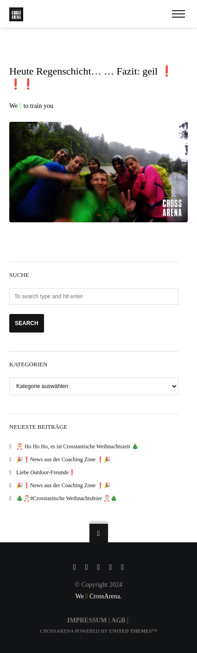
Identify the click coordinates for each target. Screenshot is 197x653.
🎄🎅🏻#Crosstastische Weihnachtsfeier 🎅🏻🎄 (66, 498)
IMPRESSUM (87, 620)
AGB (118, 620)
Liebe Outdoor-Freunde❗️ (46, 472)
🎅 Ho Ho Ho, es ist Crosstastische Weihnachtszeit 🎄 (77, 446)
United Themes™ (133, 631)
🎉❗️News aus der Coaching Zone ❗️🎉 (63, 459)
